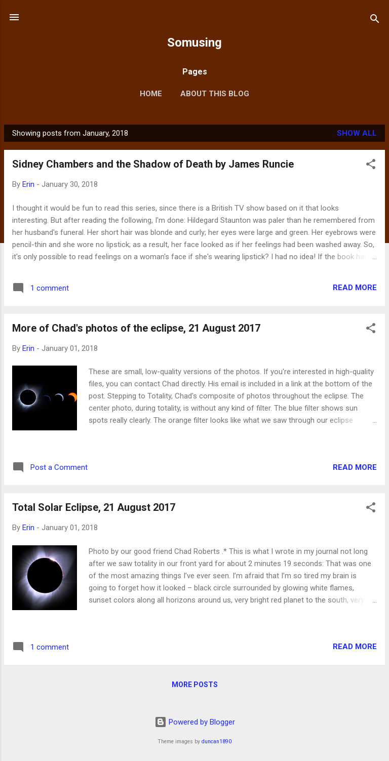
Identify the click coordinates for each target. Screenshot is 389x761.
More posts (195, 684)
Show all (357, 133)
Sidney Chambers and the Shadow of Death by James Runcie (153, 164)
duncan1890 (216, 741)
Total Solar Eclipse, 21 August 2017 (93, 507)
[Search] (375, 20)
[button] (371, 166)
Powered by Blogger (194, 722)
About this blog (214, 93)
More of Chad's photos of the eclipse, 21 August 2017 (136, 328)
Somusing (194, 42)
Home (151, 93)
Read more (355, 287)
